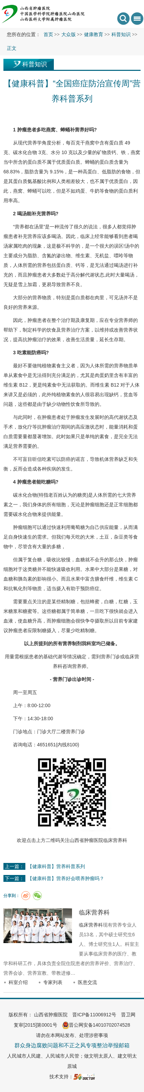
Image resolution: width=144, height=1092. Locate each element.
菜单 (136, 21)
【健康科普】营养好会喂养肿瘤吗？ (65, 878)
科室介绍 (18, 982)
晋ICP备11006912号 (94, 1014)
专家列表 (52, 982)
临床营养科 (115, 840)
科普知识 (34, 64)
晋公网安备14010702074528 (96, 1025)
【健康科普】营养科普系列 (56, 866)
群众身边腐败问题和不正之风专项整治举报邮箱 (72, 1045)
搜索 (123, 18)
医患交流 (87, 982)
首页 (48, 34)
